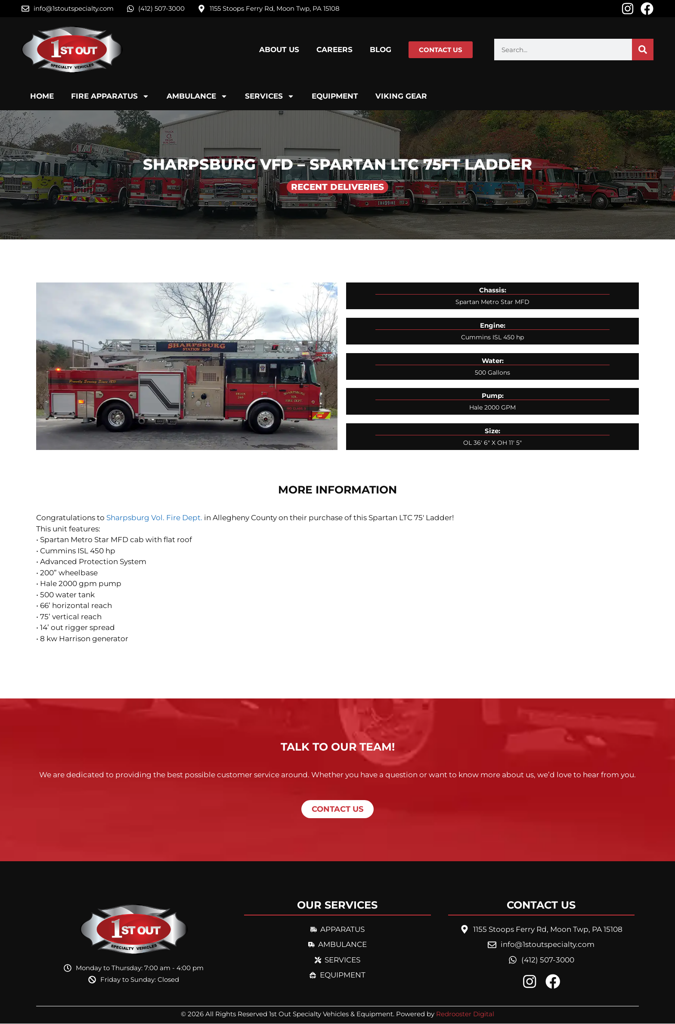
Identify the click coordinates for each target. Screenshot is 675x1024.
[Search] (642, 49)
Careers (334, 49)
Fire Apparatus (110, 96)
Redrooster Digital (465, 1014)
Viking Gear (401, 96)
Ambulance (197, 96)
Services (269, 96)
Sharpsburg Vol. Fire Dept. (154, 517)
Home (42, 96)
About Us (279, 49)
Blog (380, 49)
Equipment (335, 96)
